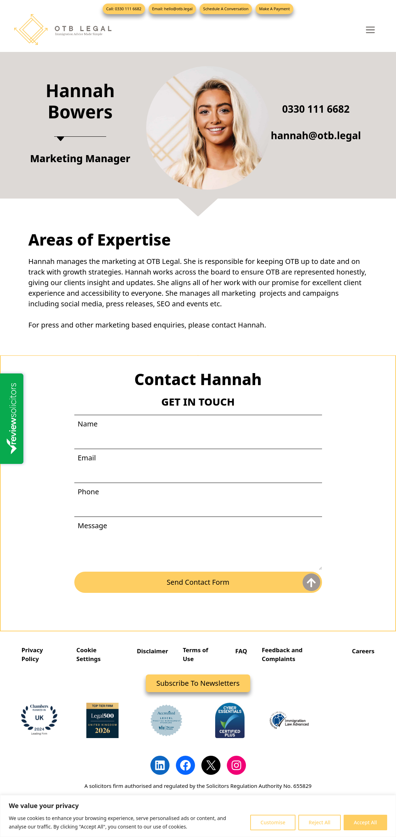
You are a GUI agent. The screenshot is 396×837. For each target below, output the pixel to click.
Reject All (319, 822)
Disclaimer (152, 651)
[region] (198, 816)
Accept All (365, 822)
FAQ (241, 651)
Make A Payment (274, 8)
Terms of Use (196, 654)
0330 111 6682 (316, 109)
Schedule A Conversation (225, 8)
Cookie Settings (88, 654)
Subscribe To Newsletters (198, 683)
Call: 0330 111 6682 (124, 8)
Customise (272, 822)
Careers (362, 651)
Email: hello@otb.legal (172, 8)
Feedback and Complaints (282, 654)
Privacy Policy (33, 654)
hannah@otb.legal (316, 135)
